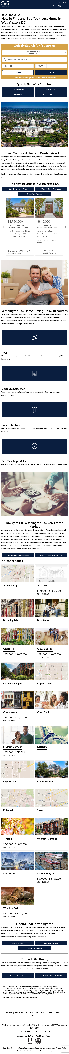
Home (9, 1012)
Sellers (40, 1012)
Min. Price (8, 66)
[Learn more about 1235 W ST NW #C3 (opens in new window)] (49, 227)
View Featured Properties (51, 189)
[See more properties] (65, 226)
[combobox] (34, 52)
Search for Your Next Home (51, 975)
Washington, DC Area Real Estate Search (34, 1036)
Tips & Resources (51, 89)
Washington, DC (7, 26)
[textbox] (36, 59)
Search (51, 73)
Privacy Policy (61, 1048)
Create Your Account (34, 194)
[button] (64, 229)
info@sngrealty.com (41, 1031)
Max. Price (41, 66)
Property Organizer (34, 166)
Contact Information (51, 94)
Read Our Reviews (51, 943)
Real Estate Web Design (26, 1051)
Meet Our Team (18, 943)
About (59, 1012)
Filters (18, 73)
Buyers (29, 1012)
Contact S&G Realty (34, 948)
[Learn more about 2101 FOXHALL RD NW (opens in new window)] (20, 227)
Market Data (18, 94)
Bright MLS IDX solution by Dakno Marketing (20, 997)
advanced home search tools (56, 160)
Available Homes (17, 89)
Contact (34, 1015)
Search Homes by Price (18, 189)
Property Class (33, 52)
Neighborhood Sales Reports (51, 555)
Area (49, 1012)
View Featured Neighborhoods (18, 555)
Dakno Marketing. (45, 1051)
